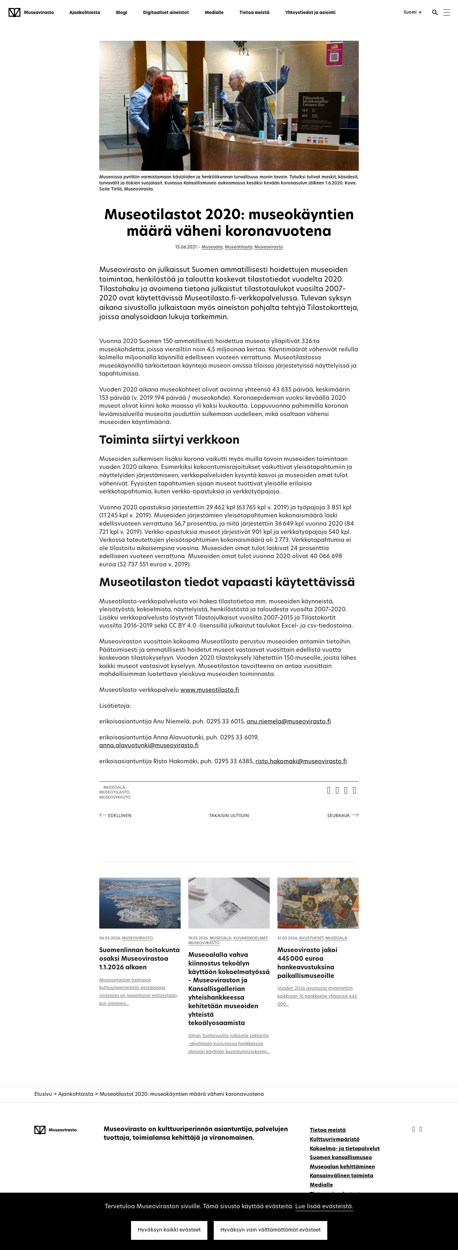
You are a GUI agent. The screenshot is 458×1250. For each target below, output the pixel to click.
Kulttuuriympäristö (334, 1139)
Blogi (121, 13)
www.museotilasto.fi (209, 690)
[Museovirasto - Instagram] (421, 1130)
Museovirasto (268, 247)
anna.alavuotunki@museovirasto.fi (149, 746)
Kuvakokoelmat (250, 938)
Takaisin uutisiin (229, 816)
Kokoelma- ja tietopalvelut (345, 1149)
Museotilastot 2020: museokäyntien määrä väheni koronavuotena (182, 1094)
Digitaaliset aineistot (166, 13)
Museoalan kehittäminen (342, 1167)
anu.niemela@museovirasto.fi (288, 722)
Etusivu (43, 1094)
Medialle (214, 13)
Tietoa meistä (254, 13)
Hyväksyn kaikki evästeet (169, 1230)
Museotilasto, (114, 792)
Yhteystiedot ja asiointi (310, 13)
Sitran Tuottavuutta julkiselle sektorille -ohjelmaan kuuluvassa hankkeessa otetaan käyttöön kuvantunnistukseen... (229, 1044)
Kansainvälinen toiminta (341, 1176)
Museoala (212, 247)
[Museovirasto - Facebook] (415, 1130)
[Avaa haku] (435, 13)
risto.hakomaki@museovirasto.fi (301, 762)
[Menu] (446, 13)
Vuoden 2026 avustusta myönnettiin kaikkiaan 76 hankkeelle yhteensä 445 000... (317, 997)
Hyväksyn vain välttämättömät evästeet (270, 1230)
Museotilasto (238, 247)
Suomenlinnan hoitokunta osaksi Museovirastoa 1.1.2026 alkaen (139, 959)
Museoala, (114, 788)
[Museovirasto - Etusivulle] (31, 13)
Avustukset (311, 938)
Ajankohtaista (84, 13)
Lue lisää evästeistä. (324, 1207)
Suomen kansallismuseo (341, 1157)
